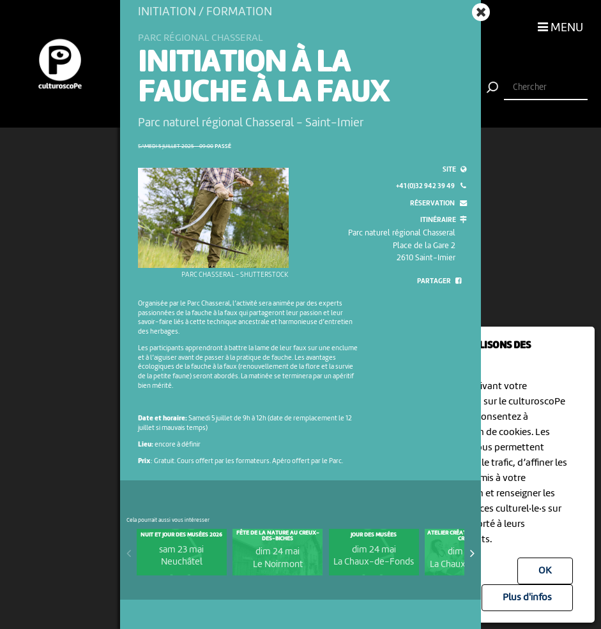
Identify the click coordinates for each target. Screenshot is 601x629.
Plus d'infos (527, 598)
